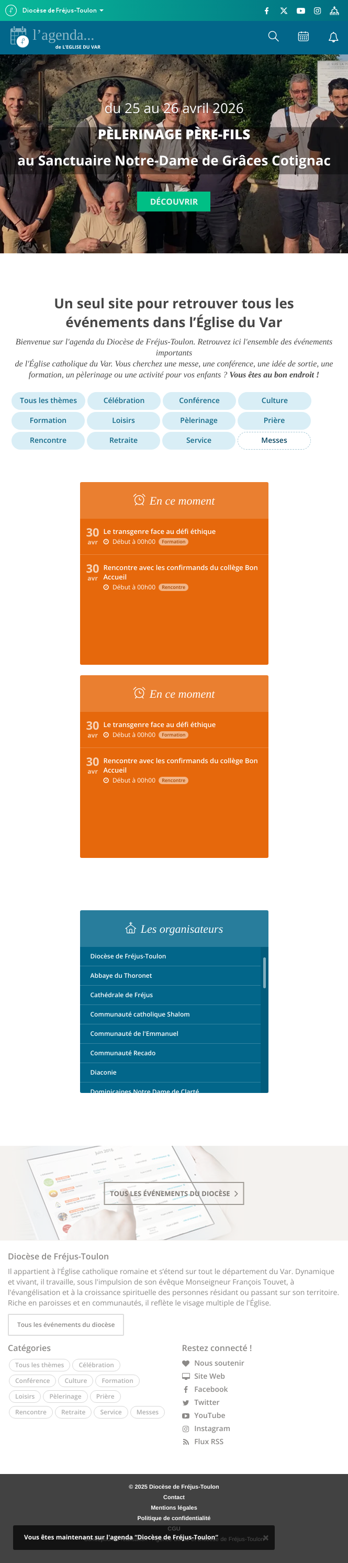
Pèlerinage (198, 421)
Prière (274, 421)
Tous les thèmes (48, 401)
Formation (48, 421)
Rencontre (48, 440)
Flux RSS (203, 1442)
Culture (275, 401)
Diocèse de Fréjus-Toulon (128, 956)
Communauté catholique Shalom (140, 1014)
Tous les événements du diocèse (66, 1324)
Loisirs (123, 421)
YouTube (204, 1416)
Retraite (123, 440)
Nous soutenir (213, 1363)
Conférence (199, 401)
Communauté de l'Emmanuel (134, 1033)
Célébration (124, 401)
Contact (174, 1497)
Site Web (204, 1376)
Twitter (201, 1403)
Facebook (205, 1389)
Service (198, 440)
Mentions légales (174, 1508)
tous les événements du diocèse (174, 1193)
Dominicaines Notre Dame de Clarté (145, 1091)
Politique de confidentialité (174, 1518)
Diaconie (104, 1072)
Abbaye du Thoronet (121, 975)
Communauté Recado (123, 1052)
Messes (274, 440)
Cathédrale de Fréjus (122, 994)
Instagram (206, 1429)
